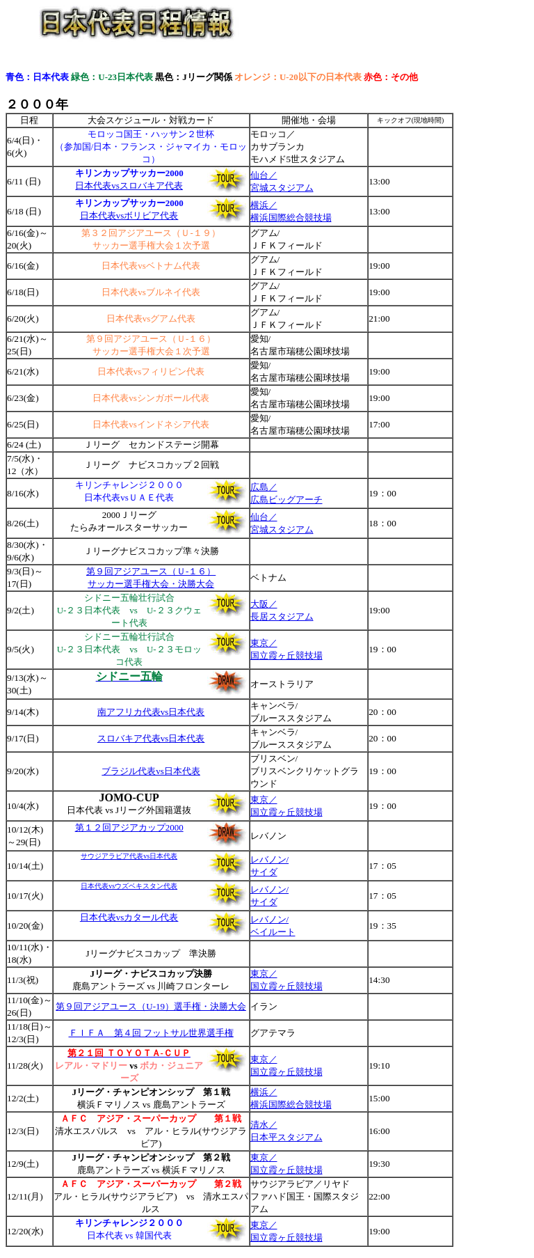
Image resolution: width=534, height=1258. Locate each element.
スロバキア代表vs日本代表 (151, 738)
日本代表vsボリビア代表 (129, 215)
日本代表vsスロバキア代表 (129, 185)
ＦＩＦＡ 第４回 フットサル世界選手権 (151, 1033)
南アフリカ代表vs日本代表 (151, 712)
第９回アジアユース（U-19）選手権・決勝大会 (151, 1006)
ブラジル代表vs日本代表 (151, 771)
